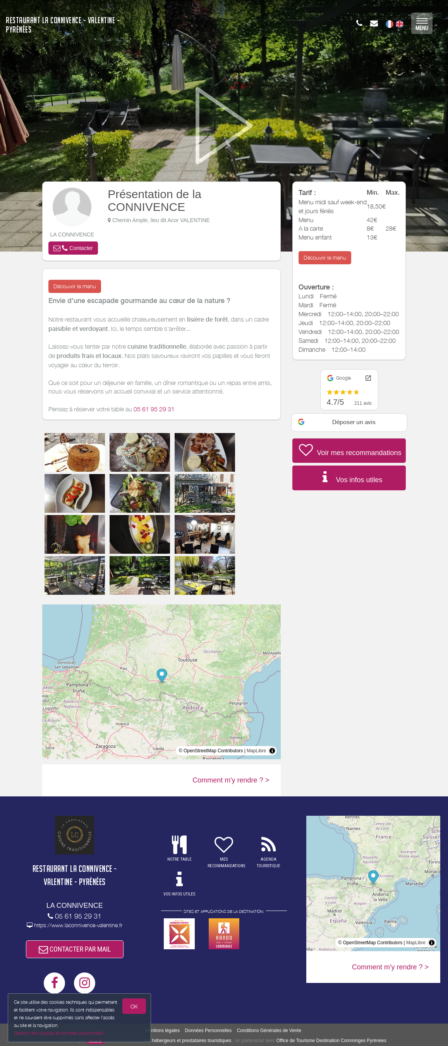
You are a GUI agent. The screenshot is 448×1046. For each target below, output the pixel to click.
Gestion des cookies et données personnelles (59, 1033)
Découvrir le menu (74, 286)
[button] (73, 248)
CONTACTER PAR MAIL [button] (75, 949)
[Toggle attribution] (272, 750)
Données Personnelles (208, 1030)
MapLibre (256, 750)
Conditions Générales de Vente (269, 1030)
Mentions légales (162, 1030)
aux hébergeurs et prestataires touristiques (187, 1040)
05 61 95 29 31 (154, 409)
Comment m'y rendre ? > (230, 780)
